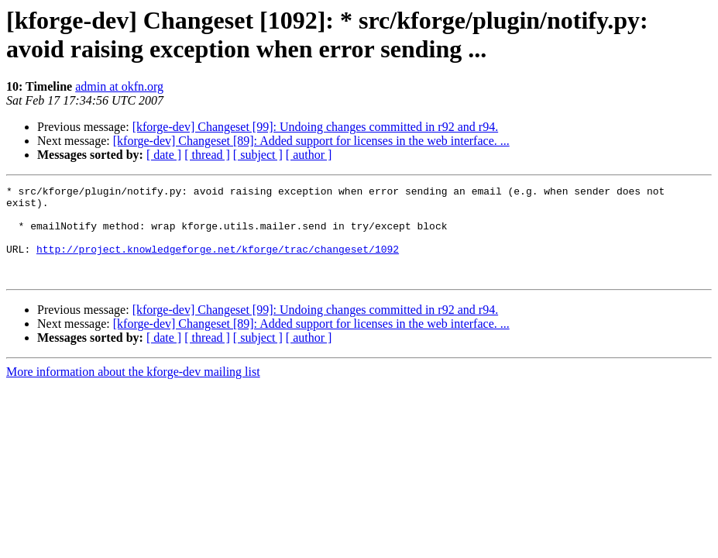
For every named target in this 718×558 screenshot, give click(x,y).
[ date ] (163, 154)
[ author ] (309, 154)
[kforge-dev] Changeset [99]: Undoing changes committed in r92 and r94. (315, 126)
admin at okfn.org (119, 86)
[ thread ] (207, 154)
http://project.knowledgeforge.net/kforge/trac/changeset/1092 (217, 263)
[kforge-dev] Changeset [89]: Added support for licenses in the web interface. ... (311, 140)
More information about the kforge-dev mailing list (133, 390)
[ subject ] (258, 154)
